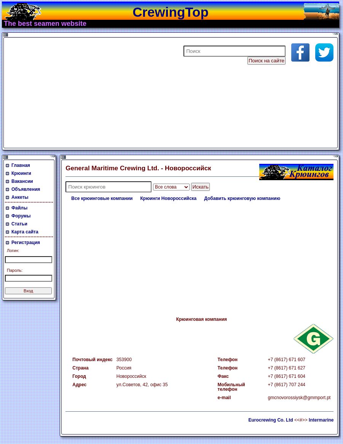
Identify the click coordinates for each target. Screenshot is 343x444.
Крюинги (21, 173)
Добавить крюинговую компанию (242, 198)
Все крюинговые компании (101, 198)
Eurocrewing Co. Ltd (270, 420)
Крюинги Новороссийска (168, 198)
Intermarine (321, 420)
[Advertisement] (97, 93)
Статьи (19, 224)
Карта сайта (24, 232)
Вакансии (22, 181)
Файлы (19, 208)
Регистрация (25, 242)
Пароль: (14, 270)
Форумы (20, 216)
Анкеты (20, 197)
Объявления (25, 189)
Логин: (13, 250)
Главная (20, 165)
